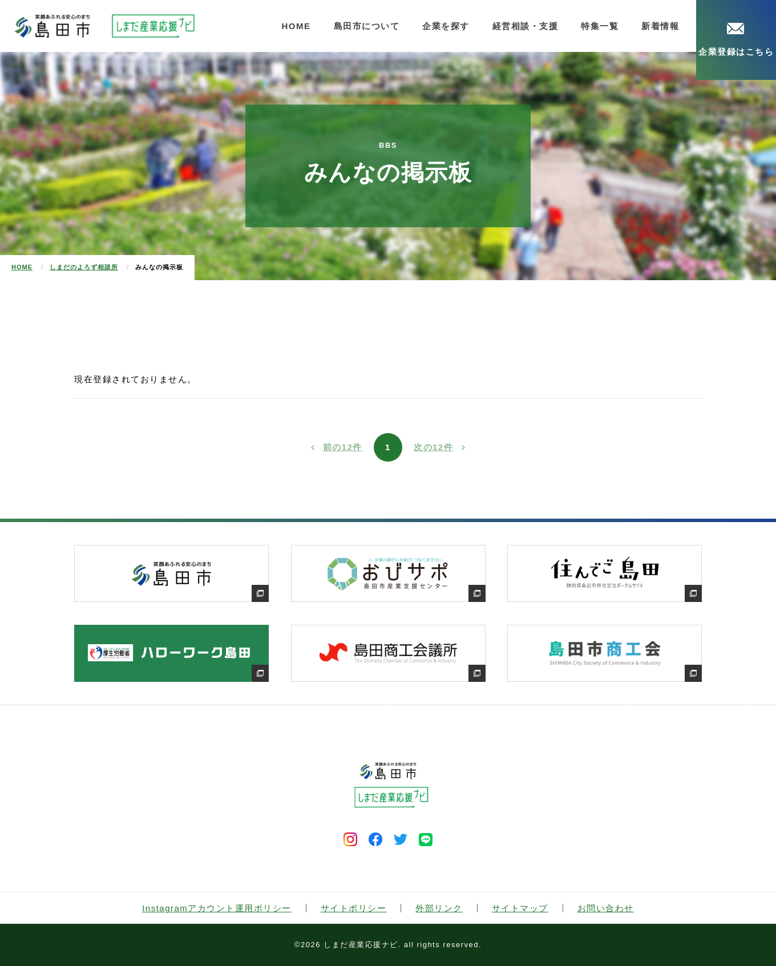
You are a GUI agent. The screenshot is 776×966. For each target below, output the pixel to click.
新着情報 (660, 26)
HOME (296, 26)
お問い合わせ (605, 908)
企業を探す (446, 26)
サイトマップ (520, 908)
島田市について (367, 26)
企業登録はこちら (736, 39)
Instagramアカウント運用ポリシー (217, 908)
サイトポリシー (354, 908)
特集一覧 (600, 26)
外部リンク (439, 908)
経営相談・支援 (525, 26)
